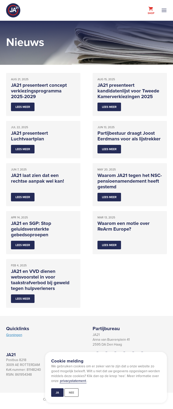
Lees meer (22, 107)
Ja (57, 393)
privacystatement (73, 380)
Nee (71, 393)
